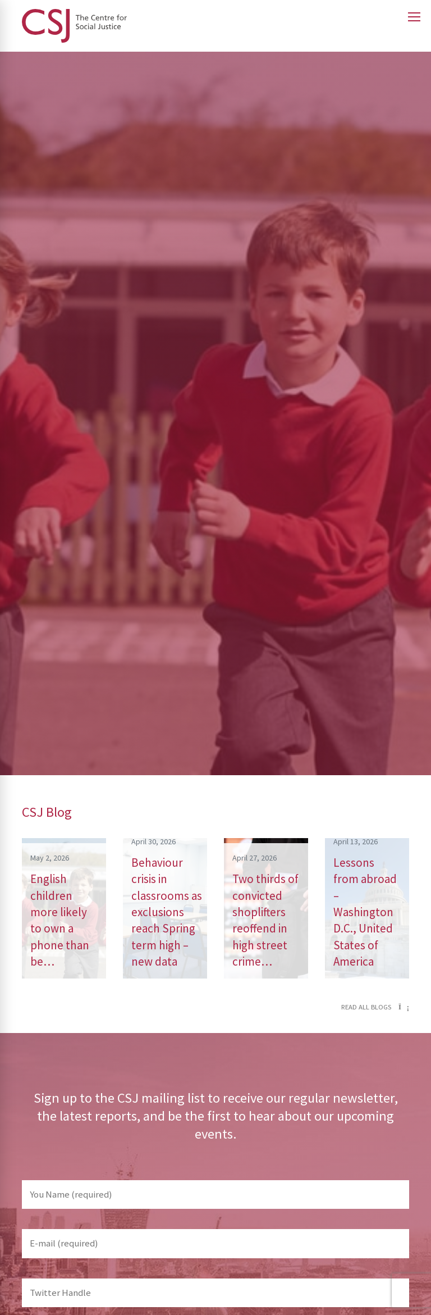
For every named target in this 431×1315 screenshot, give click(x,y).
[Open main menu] (414, 17)
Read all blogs (375, 1007)
